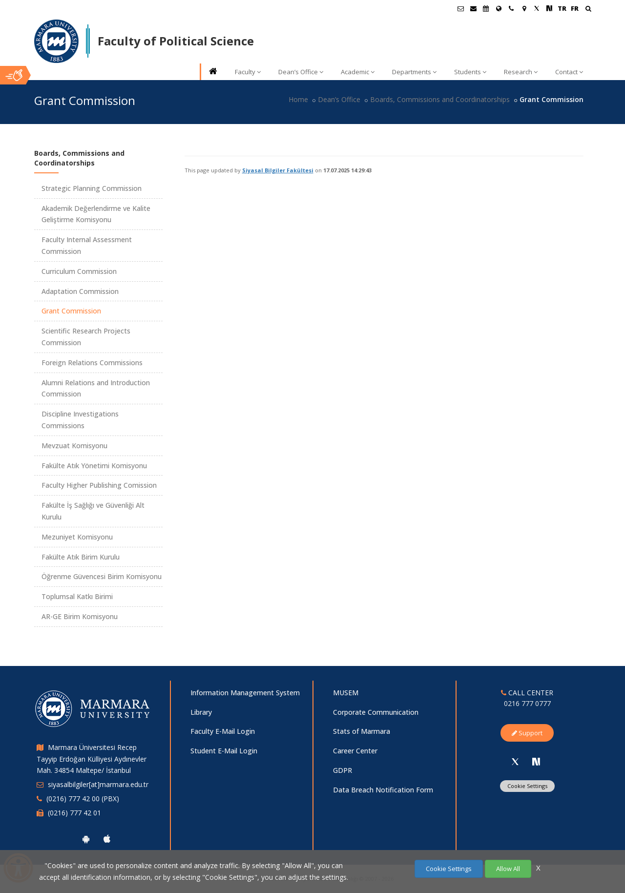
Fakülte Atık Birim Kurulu (81, 556)
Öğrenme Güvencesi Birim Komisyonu (102, 576)
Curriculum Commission (79, 271)
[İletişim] (511, 8)
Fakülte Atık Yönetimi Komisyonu (94, 465)
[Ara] (588, 9)
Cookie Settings (527, 785)
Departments (414, 71)
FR (575, 8)
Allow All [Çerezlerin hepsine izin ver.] (508, 868)
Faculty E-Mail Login (222, 731)
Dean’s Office (300, 71)
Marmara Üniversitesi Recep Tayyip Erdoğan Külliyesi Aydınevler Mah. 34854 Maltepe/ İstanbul (91, 759)
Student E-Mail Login (223, 750)
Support (527, 732)
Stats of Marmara (361, 731)
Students (470, 71)
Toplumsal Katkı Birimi (77, 596)
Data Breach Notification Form (383, 789)
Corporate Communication (375, 712)
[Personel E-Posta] (473, 8)
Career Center (355, 750)
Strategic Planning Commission (92, 188)
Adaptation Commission (80, 291)
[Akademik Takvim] (486, 8)
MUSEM (345, 692)
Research (521, 71)
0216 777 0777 (527, 703)
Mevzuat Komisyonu (74, 445)
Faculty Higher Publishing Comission (99, 485)
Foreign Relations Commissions (92, 362)
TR (562, 8)
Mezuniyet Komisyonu (77, 536)
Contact (569, 71)
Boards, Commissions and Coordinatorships (440, 99)
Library (201, 712)
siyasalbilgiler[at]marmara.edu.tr (98, 784)
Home (298, 99)
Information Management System (245, 692)
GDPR (342, 770)
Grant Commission (71, 310)
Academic (358, 71)
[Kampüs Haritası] (524, 8)
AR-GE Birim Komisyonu (80, 616)
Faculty (248, 71)
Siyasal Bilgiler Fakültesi (277, 170)
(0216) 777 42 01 (74, 812)
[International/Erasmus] (498, 8)
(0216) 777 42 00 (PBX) (82, 798)
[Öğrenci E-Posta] (460, 8)
